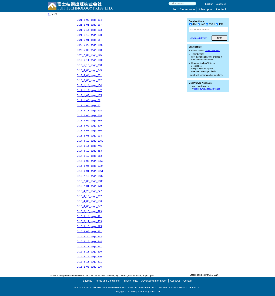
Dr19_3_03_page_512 (89, 80)
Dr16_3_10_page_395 (89, 226)
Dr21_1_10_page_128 (89, 35)
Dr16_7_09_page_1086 (90, 181)
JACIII (210, 24)
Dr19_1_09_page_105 (89, 95)
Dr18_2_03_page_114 (89, 135)
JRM (193, 24)
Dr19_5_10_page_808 (89, 65)
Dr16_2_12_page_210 (89, 256)
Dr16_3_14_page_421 (89, 216)
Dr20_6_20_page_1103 (90, 45)
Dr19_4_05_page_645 (89, 70)
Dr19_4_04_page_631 (89, 75)
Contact (221, 9)
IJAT (201, 24)
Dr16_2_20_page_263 (89, 236)
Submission (187, 9)
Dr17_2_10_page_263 (89, 155)
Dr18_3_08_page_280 (89, 130)
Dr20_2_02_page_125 (89, 55)
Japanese (221, 4)
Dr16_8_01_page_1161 (90, 170)
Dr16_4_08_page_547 (89, 206)
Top (175, 9)
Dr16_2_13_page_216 (89, 251)
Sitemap (87, 280)
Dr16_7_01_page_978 (89, 186)
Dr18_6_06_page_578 (89, 115)
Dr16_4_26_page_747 (89, 191)
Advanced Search (198, 38)
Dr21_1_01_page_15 (88, 39)
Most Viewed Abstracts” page (206, 89)
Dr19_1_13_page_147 (89, 90)
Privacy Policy (130, 280)
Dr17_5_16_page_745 (89, 145)
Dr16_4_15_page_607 (89, 196)
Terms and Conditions (107, 280)
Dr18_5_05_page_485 (89, 120)
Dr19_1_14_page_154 (89, 85)
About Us (175, 280)
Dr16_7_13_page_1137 (90, 176)
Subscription (205, 9)
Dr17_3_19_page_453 (89, 150)
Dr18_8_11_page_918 (89, 110)
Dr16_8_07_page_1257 (90, 160)
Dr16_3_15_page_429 (89, 211)
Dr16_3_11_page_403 (89, 221)
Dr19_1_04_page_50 (88, 105)
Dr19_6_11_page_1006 (90, 60)
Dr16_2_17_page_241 (89, 246)
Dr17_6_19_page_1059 (90, 140)
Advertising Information (154, 280)
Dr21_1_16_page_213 (89, 29)
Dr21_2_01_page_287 (89, 24)
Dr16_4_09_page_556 (89, 201)
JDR (219, 24)
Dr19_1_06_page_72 (88, 100)
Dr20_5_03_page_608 (89, 50)
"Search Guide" (212, 50)
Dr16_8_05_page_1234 (90, 165)
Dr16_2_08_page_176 (89, 266)
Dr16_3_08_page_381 (89, 231)
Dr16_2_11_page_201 (89, 261)
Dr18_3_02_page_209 (89, 125)
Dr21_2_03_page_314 (89, 19)
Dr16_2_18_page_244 (89, 241)
